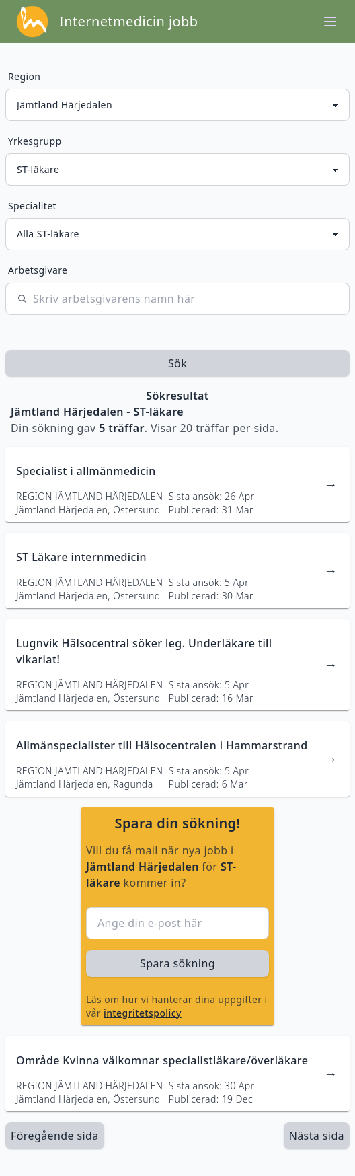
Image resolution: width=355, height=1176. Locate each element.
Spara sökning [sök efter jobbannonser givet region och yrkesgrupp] (177, 963)
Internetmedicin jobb (128, 21)
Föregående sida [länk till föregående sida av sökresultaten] (55, 1135)
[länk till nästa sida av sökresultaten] (317, 1135)
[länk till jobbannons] (177, 484)
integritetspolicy (143, 1012)
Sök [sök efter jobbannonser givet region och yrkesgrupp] (177, 363)
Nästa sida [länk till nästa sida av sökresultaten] (316, 1135)
